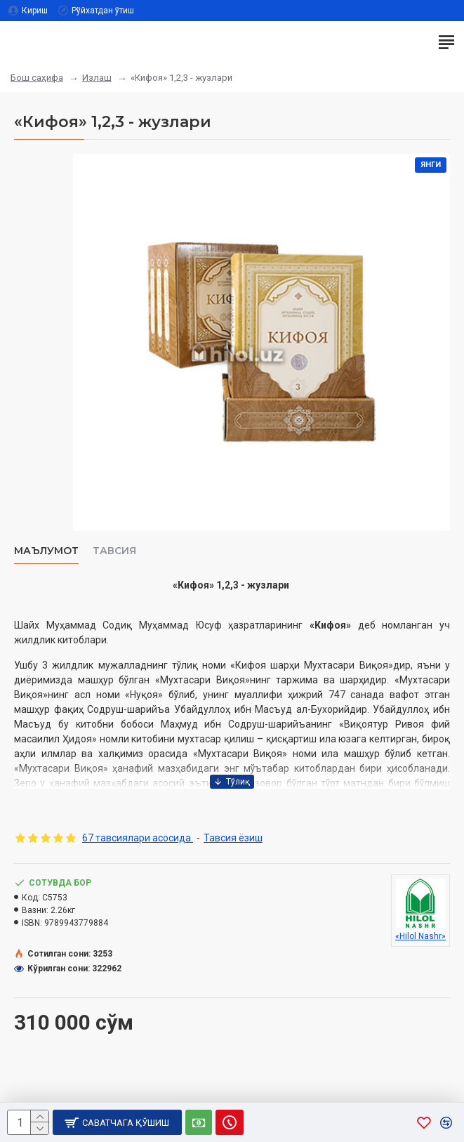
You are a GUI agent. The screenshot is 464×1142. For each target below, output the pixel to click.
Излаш (97, 77)
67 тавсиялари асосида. (137, 838)
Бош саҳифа (37, 77)
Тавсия (114, 551)
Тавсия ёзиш (233, 838)
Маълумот (46, 551)
